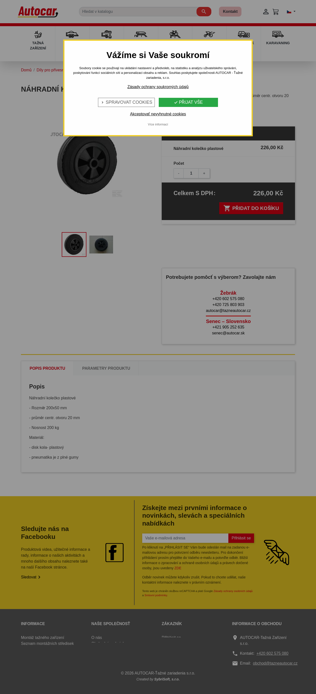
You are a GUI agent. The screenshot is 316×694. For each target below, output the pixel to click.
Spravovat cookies (126, 102)
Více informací (158, 124)
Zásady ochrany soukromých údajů (158, 87)
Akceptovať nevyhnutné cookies (158, 114)
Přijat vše (188, 102)
